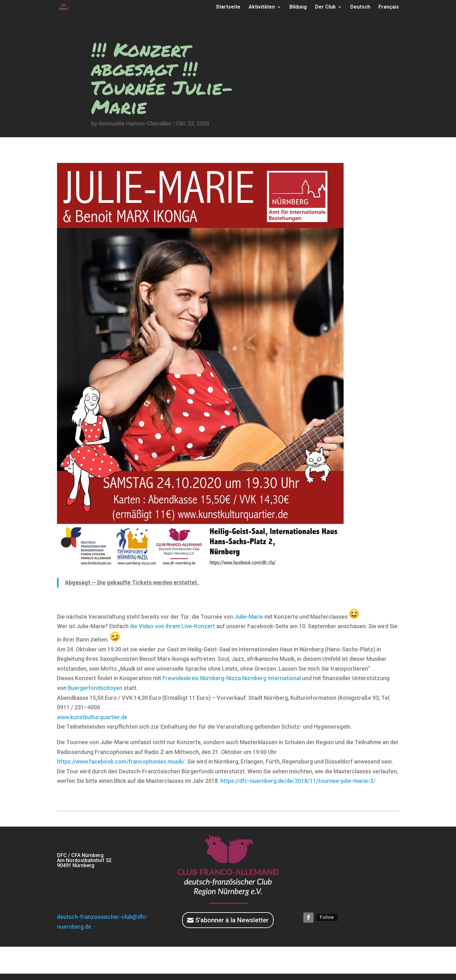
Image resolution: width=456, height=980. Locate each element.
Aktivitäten (262, 7)
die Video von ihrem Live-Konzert (172, 626)
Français (388, 7)
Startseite (228, 7)
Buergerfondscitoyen (95, 688)
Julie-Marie (248, 616)
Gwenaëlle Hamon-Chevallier (135, 123)
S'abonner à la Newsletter (232, 920)
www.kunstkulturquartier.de (92, 717)
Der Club (325, 7)
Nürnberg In (271, 678)
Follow (327, 917)
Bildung (298, 7)
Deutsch (360, 7)
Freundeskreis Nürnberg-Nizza (201, 678)
